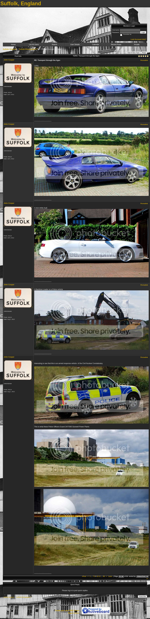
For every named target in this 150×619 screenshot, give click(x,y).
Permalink (144, 60)
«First (84, 576)
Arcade (136, 45)
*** (147, 579)
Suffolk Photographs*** (28, 49)
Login (143, 32)
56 (104, 576)
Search (54, 45)
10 (97, 576)
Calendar (95, 45)
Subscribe (142, 596)
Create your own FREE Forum (67, 611)
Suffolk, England (9, 49)
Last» (110, 576)
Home (13, 45)
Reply (144, 53)
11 (100, 576)
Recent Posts (116, 45)
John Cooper (9, 60)
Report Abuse (73, 613)
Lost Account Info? (138, 39)
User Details (75, 45)
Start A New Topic (133, 53)
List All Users (34, 45)
